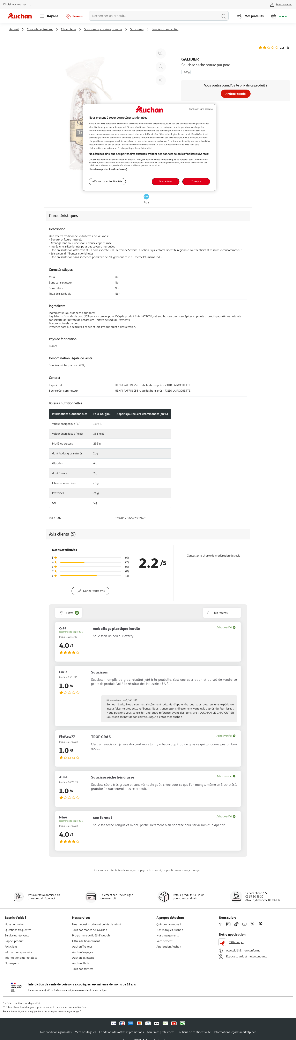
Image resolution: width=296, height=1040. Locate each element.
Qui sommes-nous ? (168, 924)
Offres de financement (86, 941)
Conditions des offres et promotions (121, 1032)
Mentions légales (85, 1032)
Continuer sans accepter (201, 109)
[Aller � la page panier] (279, 16)
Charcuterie (68, 29)
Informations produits (18, 952)
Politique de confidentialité (194, 1032)
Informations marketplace (21, 957)
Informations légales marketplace (235, 1032)
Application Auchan (168, 946)
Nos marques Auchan (169, 930)
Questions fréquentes (18, 930)
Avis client (11, 946)
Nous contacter (14, 924)
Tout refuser (165, 181)
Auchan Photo (81, 963)
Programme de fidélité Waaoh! (91, 935)
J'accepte (196, 181)
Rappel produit (14, 941)
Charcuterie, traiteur (40, 29)
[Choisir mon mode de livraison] (19, 4)
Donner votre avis (94, 591)
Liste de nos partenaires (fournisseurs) (108, 169)
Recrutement (164, 941)
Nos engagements (167, 935)
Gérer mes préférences (160, 1032)
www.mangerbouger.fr (69, 1011)
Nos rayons (12, 963)
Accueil (14, 29)
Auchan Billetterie (83, 957)
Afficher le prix (235, 93)
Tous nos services (82, 969)
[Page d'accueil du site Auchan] (21, 16)
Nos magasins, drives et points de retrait (96, 924)
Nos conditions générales (56, 1032)
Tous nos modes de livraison (89, 930)
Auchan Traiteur (82, 946)
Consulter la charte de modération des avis (213, 555)
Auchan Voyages (82, 952)
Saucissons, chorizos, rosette (103, 29)
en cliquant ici (32, 1003)
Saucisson (136, 29)
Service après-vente (17, 935)
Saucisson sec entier (165, 29)
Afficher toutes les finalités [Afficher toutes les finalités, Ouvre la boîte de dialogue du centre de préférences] (107, 181)
